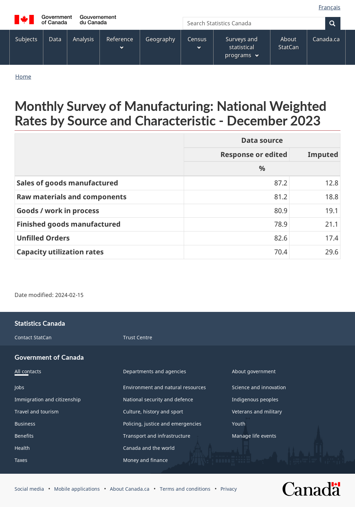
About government (254, 371)
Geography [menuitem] (160, 39)
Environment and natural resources (164, 387)
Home (23, 76)
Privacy (228, 489)
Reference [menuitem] (119, 43)
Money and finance (145, 460)
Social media (29, 489)
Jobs (19, 387)
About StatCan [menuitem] (288, 43)
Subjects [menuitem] (26, 39)
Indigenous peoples (255, 399)
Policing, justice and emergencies (162, 423)
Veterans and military (257, 411)
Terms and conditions (185, 489)
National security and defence (158, 399)
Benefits (24, 435)
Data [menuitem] (55, 39)
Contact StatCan (33, 337)
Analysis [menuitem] (83, 39)
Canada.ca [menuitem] (326, 39)
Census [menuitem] (197, 43)
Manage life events (254, 435)
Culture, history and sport (153, 411)
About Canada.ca (129, 489)
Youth (238, 423)
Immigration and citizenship (48, 399)
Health (22, 448)
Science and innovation (259, 387)
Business (25, 423)
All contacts (28, 371)
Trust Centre (137, 337)
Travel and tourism (37, 411)
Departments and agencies (154, 371)
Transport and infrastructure (156, 435)
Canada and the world (149, 448)
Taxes (21, 460)
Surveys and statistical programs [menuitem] (242, 47)
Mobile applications (77, 489)
